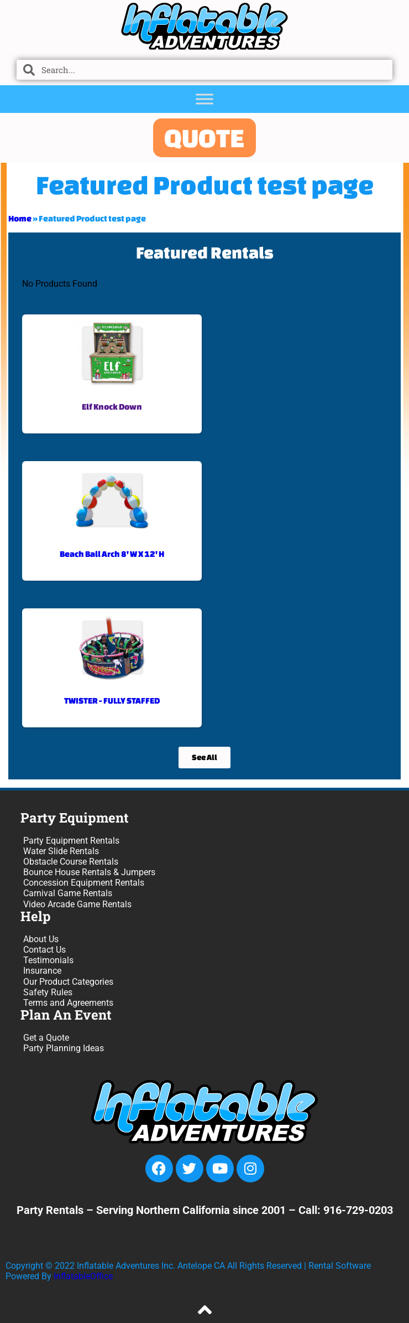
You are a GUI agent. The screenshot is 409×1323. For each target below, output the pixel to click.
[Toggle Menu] (204, 99)
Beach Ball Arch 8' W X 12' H (112, 554)
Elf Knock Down (112, 406)
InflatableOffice (83, 1276)
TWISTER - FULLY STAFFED (112, 700)
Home (20, 218)
